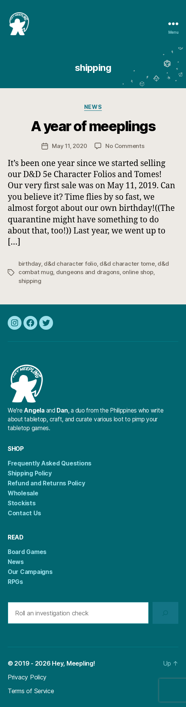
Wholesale (23, 493)
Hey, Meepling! (73, 663)
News (93, 107)
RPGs (15, 581)
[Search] (165, 613)
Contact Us (24, 513)
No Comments (124, 146)
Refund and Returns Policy (46, 483)
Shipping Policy (30, 473)
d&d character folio (70, 263)
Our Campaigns (30, 571)
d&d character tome (127, 263)
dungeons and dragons (88, 272)
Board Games (27, 552)
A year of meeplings (93, 126)
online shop (137, 272)
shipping (30, 280)
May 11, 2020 (69, 146)
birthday (29, 263)
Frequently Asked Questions (49, 463)
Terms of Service (31, 691)
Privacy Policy (27, 677)
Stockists (22, 503)
